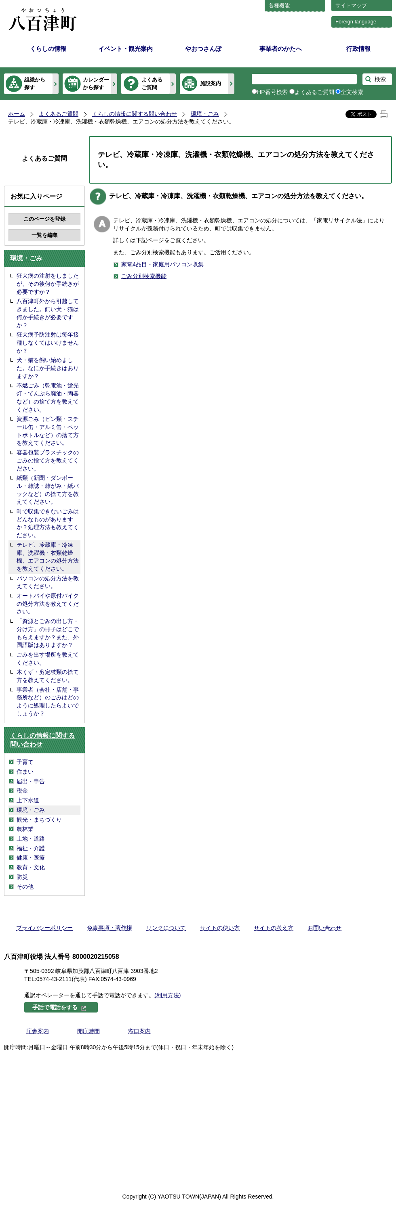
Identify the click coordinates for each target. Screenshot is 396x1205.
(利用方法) (167, 995)
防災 (22, 877)
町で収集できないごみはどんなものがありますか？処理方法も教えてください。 (48, 523)
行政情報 (358, 48)
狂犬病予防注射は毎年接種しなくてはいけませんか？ (48, 342)
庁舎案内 (37, 1031)
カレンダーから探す (96, 83)
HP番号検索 (272, 92)
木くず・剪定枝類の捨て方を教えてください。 (48, 676)
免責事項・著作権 (109, 928)
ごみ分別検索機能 (143, 276)
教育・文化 (31, 867)
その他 (25, 886)
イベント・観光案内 (125, 48)
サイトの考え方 (273, 928)
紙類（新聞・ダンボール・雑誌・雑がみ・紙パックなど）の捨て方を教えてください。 (48, 490)
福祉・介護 (31, 848)
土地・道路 (31, 838)
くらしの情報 (48, 48)
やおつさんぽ (203, 48)
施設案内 (210, 83)
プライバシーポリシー (44, 928)
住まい (25, 771)
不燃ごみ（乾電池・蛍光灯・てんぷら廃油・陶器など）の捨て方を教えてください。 (48, 397)
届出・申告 (31, 781)
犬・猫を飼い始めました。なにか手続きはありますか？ (48, 368)
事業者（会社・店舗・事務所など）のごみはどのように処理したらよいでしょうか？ (48, 701)
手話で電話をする (59, 1007)
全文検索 (352, 92)
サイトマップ (351, 5)
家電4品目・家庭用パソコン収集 (162, 264)
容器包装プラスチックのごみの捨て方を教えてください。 (48, 460)
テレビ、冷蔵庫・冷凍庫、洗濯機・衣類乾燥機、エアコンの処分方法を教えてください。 (48, 557)
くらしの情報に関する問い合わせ (134, 114)
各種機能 (279, 5)
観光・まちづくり (39, 819)
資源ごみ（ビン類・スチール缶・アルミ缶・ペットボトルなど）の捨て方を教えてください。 (48, 431)
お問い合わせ (324, 928)
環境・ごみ (205, 114)
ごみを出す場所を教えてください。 (48, 658)
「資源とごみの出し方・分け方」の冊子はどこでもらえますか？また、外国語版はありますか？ (48, 633)
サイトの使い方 (220, 928)
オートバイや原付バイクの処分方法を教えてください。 (48, 603)
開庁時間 (88, 1031)
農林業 (25, 829)
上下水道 (28, 800)
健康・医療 (31, 857)
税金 (22, 790)
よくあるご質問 (151, 83)
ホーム (16, 114)
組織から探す (34, 83)
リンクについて (166, 928)
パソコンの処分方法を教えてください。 (48, 582)
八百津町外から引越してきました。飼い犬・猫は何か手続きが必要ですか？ (48, 313)
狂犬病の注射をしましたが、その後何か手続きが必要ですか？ (48, 283)
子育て (25, 762)
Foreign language (355, 22)
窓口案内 (139, 1031)
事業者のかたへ (280, 48)
